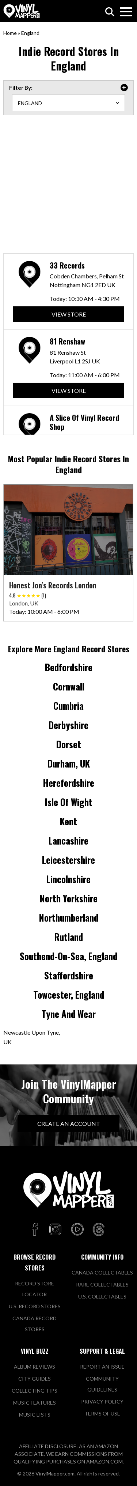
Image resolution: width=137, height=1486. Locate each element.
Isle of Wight (68, 802)
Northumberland (68, 917)
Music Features (34, 1403)
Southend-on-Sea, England (68, 956)
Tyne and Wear (69, 1013)
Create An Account (68, 1123)
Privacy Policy (102, 1401)
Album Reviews (34, 1367)
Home (10, 33)
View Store (69, 316)
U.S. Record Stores (35, 1306)
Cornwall (68, 686)
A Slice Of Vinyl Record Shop (84, 427)
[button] (125, 525)
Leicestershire (68, 859)
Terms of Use (102, 1413)
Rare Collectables (102, 1284)
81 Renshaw (67, 344)
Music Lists (34, 1415)
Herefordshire (68, 782)
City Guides (34, 1379)
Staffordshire (68, 975)
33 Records (67, 266)
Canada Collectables (102, 1272)
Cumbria (68, 705)
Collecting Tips (34, 1391)
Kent (68, 821)
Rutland (68, 936)
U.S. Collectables (102, 1296)
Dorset (68, 744)
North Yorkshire (69, 898)
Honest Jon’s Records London (52, 585)
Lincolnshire (68, 879)
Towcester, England (68, 994)
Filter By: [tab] (21, 87)
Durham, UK (68, 763)
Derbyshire (68, 725)
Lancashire (68, 840)
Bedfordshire (68, 667)
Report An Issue (102, 1367)
